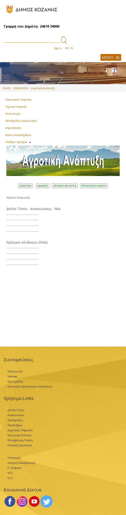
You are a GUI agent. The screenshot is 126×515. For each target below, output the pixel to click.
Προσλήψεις (14, 425)
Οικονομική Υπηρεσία (18, 99)
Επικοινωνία (14, 371)
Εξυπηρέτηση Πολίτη (20, 440)
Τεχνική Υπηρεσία (16, 106)
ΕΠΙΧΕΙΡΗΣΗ (20, 88)
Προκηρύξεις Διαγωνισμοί (21, 121)
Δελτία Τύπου (16, 410)
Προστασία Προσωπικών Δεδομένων (29, 386)
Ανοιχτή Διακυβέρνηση (21, 463)
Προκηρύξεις (15, 420)
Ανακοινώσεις (15, 415)
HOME (7, 88)
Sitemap (12, 376)
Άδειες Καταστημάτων (18, 135)
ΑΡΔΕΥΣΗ (25, 185)
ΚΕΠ (9, 473)
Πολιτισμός (14, 458)
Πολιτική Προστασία (19, 445)
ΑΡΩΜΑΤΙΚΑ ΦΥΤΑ (64, 185)
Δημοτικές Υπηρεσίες (20, 430)
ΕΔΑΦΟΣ (42, 185)
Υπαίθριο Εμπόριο (16, 142)
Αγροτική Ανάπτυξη (43, 88)
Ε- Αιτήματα (14, 468)
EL (72, 48)
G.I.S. (10, 478)
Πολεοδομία (12, 113)
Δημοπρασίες (13, 128)
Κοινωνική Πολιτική (19, 435)
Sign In (58, 48)
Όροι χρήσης (15, 381)
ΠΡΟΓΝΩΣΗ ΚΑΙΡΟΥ (94, 185)
